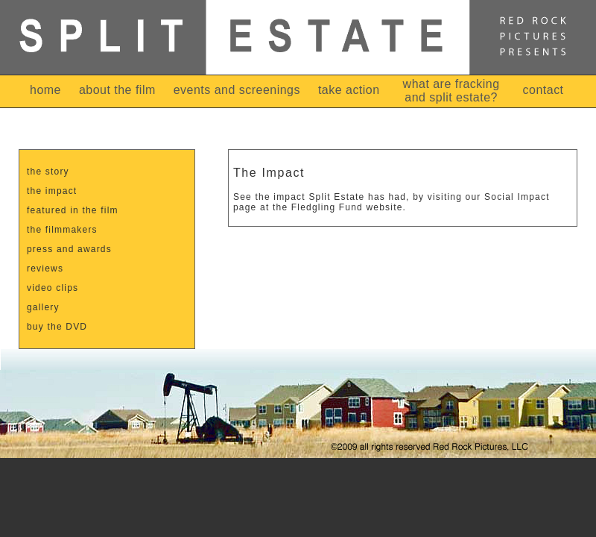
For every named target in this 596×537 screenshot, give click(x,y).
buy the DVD (57, 326)
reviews (45, 268)
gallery (43, 307)
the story (48, 171)
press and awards (69, 249)
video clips (52, 288)
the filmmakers (62, 229)
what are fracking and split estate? (451, 91)
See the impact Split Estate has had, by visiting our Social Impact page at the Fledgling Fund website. (391, 202)
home (45, 90)
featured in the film (72, 210)
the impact (52, 191)
